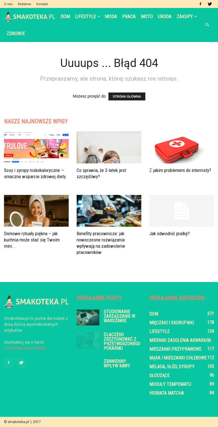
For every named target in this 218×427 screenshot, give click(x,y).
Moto (147, 16)
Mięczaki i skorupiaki (171, 322)
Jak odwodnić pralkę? (169, 233)
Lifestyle (87, 16)
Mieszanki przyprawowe (175, 349)
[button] (207, 25)
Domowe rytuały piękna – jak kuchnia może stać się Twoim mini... (32, 240)
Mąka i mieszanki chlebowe (178, 358)
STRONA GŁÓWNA (127, 96)
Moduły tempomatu (170, 384)
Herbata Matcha (166, 393)
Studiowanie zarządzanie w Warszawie (119, 316)
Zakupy (187, 16)
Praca (129, 16)
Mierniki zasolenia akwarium (180, 340)
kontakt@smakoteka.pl (25, 348)
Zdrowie (16, 33)
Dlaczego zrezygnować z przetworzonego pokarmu (122, 341)
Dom (65, 16)
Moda (111, 16)
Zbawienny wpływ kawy (117, 364)
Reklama (24, 4)
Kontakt (42, 4)
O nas (8, 4)
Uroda (164, 16)
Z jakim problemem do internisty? (180, 170)
